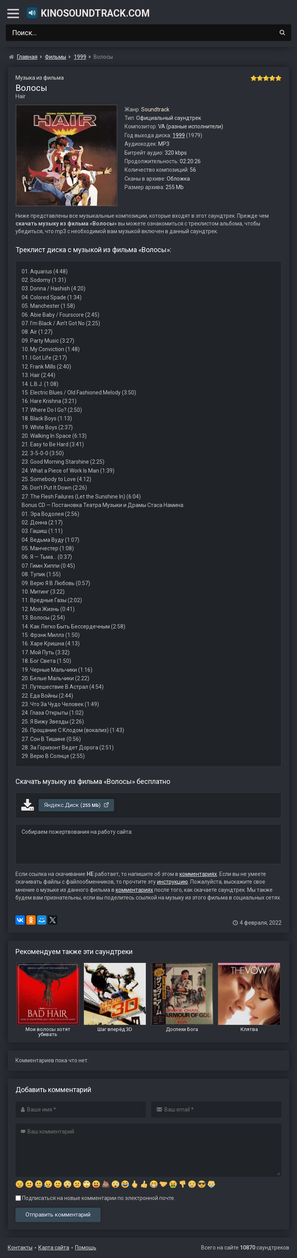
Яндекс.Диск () (76, 805)
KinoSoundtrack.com (88, 13)
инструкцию (172, 882)
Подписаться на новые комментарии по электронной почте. (95, 1198)
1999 (178, 135)
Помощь (85, 1247)
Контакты (20, 1247)
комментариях (198, 874)
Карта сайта (53, 1247)
